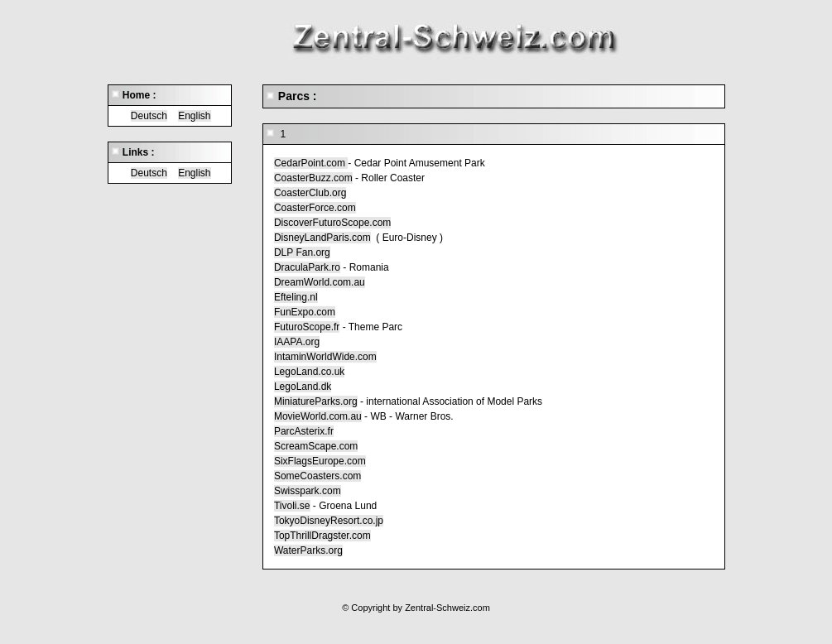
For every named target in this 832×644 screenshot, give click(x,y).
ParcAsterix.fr (304, 431)
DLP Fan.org (302, 252)
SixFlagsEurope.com (320, 461)
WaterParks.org (308, 550)
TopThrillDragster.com (322, 535)
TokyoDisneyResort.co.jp (328, 520)
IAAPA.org (297, 342)
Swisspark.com (307, 491)
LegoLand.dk (302, 386)
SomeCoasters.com (317, 476)
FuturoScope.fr (306, 327)
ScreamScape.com (316, 446)
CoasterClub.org (310, 193)
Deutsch (149, 116)
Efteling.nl (296, 297)
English (194, 116)
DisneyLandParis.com (322, 237)
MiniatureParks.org (316, 401)
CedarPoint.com (311, 163)
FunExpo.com (304, 312)
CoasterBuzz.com (313, 178)
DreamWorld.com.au (319, 282)
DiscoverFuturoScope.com (332, 222)
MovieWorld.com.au (318, 416)
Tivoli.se (292, 506)
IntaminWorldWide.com (325, 357)
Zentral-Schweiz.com (447, 608)
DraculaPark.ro (307, 267)
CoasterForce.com (315, 208)
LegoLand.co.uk (309, 371)
